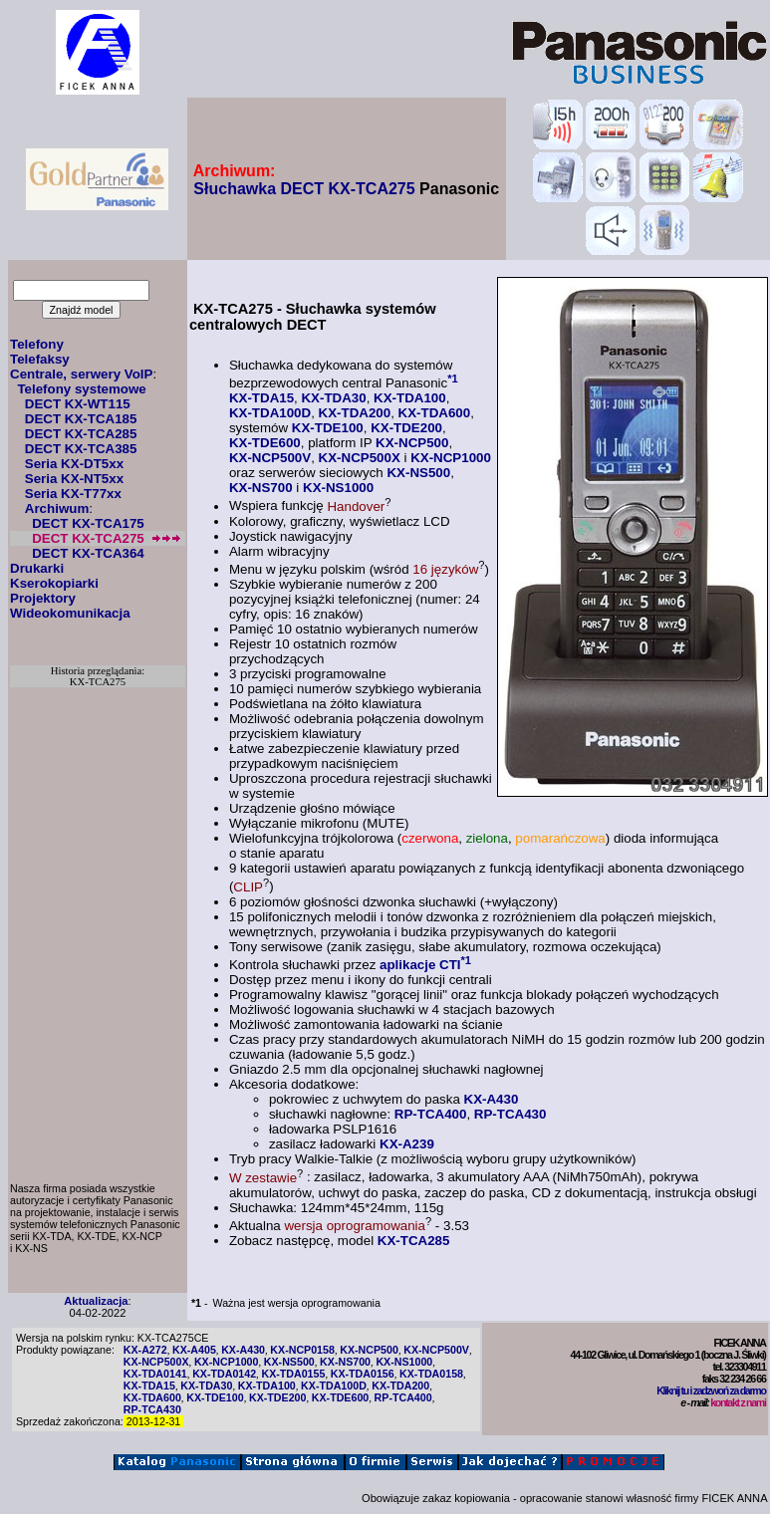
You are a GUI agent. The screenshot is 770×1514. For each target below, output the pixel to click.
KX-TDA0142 (224, 1374)
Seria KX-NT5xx (74, 478)
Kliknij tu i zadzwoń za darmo (710, 1390)
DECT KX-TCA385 (81, 448)
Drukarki (37, 568)
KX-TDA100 (410, 397)
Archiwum (57, 508)
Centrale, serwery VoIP (81, 374)
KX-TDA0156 (362, 1374)
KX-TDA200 (355, 412)
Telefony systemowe (81, 388)
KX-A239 (407, 1143)
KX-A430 (491, 1099)
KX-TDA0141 (155, 1374)
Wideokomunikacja (70, 613)
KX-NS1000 (338, 487)
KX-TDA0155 (293, 1374)
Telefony (37, 344)
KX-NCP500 (412, 442)
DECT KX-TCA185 (81, 418)
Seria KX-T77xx (73, 493)
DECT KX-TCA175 (88, 523)
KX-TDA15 (261, 397)
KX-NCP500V (270, 457)
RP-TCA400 (430, 1114)
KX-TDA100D (270, 412)
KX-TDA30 (333, 397)
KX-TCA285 (414, 1240)
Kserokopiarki (54, 583)
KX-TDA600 (434, 412)
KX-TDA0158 (431, 1374)
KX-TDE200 (406, 427)
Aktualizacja (96, 1301)
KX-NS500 (418, 472)
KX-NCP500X (359, 457)
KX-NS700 (261, 487)
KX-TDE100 (328, 427)
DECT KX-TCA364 (88, 553)
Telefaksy (40, 359)
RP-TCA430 (510, 1114)
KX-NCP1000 (450, 457)
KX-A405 (194, 1350)
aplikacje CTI (420, 964)
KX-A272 (145, 1350)
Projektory (43, 598)
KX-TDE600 (265, 442)
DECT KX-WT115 (77, 403)
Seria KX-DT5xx (74, 463)
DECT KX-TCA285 (81, 433)
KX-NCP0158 (302, 1350)
